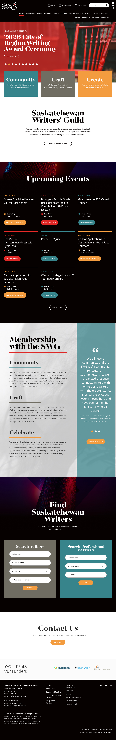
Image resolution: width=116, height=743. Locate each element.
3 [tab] (12, 65)
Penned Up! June (51, 241)
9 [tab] (33, 65)
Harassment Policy (73, 701)
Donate (50, 5)
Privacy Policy (71, 704)
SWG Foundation (60, 13)
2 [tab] (9, 65)
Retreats (95, 17)
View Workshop (50, 224)
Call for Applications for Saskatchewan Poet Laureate (18, 281)
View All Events (58, 310)
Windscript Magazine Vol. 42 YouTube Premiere (56, 279)
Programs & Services (100, 13)
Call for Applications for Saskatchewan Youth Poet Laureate (94, 244)
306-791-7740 (8, 699)
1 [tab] (5, 65)
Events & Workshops (82, 17)
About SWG (30, 13)
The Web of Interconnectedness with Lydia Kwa (19, 244)
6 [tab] (23, 65)
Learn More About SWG (58, 145)
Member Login (64, 5)
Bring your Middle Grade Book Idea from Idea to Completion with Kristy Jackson (56, 206)
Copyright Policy (72, 707)
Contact (58, 645)
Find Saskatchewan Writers (79, 13)
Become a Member (44, 13)
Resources (105, 17)
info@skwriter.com (21, 699)
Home (21, 13)
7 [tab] (26, 65)
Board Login (81, 5)
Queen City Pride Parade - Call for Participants (19, 202)
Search (30, 591)
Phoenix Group (107, 736)
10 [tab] (37, 65)
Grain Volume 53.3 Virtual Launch (94, 202)
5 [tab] (19, 65)
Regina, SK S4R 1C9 (10, 697)
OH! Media (90, 736)
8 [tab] (30, 65)
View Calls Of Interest (16, 224)
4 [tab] (16, 65)
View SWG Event (87, 224)
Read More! (12, 58)
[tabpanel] (58, 52)
